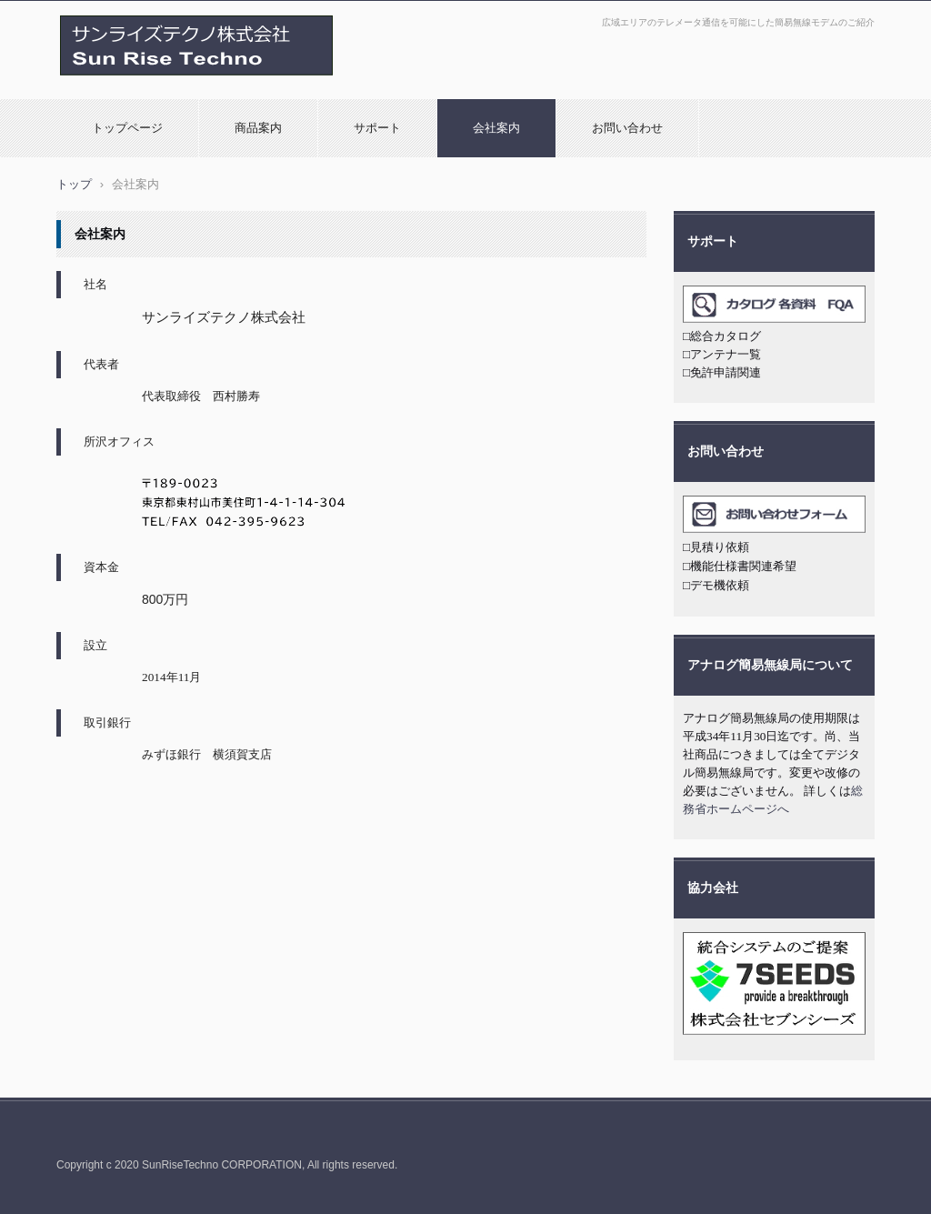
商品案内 (258, 128)
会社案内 (496, 128)
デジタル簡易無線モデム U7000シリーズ (176, 84)
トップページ (127, 128)
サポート (377, 128)
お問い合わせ (627, 128)
